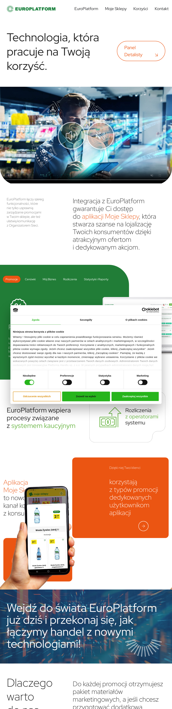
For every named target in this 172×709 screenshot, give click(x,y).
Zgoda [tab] (35, 319)
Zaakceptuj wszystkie (135, 396)
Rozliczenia (70, 279)
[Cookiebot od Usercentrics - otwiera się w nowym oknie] (144, 310)
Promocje (12, 279)
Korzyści (140, 8)
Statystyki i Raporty (96, 279)
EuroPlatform (86, 8)
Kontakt (162, 8)
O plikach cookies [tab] (136, 319)
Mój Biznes (49, 279)
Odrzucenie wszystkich (37, 396)
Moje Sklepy (116, 8)
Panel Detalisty (141, 51)
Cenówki (30, 279)
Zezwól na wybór (86, 396)
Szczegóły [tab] (86, 319)
